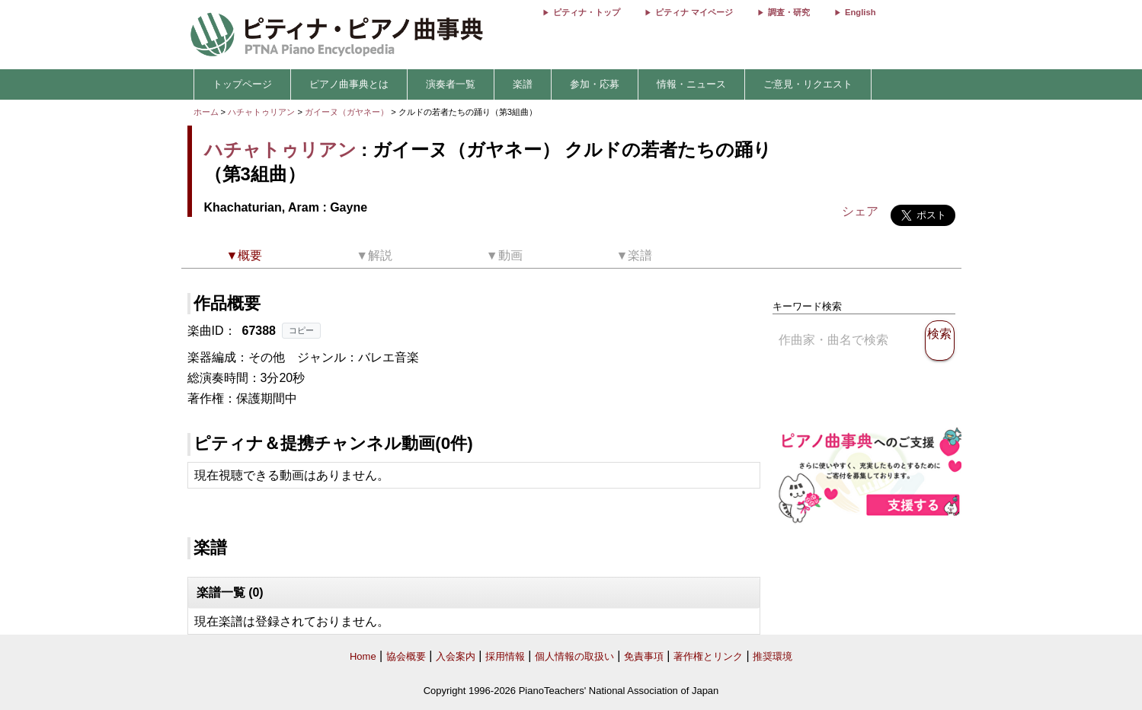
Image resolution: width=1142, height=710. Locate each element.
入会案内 (455, 656)
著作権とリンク (708, 656)
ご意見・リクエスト (808, 84)
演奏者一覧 (450, 84)
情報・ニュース (691, 84)
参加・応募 (594, 84)
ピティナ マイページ (694, 12)
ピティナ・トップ (586, 12)
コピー (301, 330)
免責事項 (644, 656)
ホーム (206, 111)
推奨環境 (772, 656)
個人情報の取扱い (574, 656)
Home (363, 656)
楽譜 (523, 84)
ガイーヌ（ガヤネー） (348, 111)
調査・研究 (789, 12)
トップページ (242, 84)
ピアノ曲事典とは (349, 84)
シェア (860, 211)
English (860, 12)
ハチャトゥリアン (261, 111)
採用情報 (505, 656)
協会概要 (406, 656)
